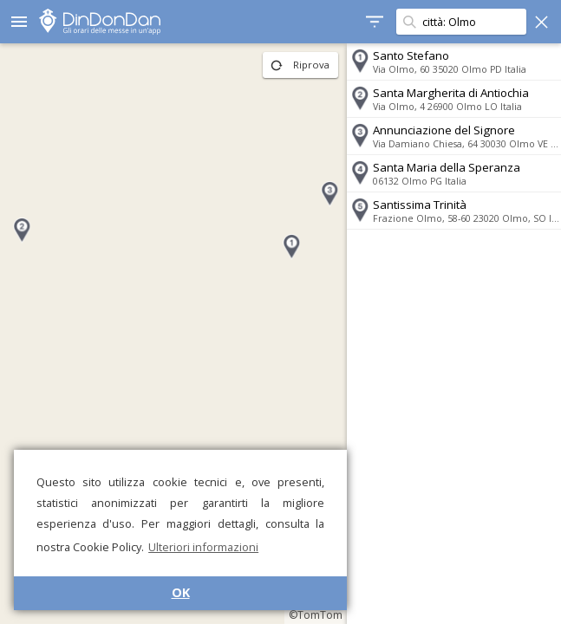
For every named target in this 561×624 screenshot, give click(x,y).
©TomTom (313, 615)
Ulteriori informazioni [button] (203, 547)
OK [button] (181, 592)
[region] (172, 333)
